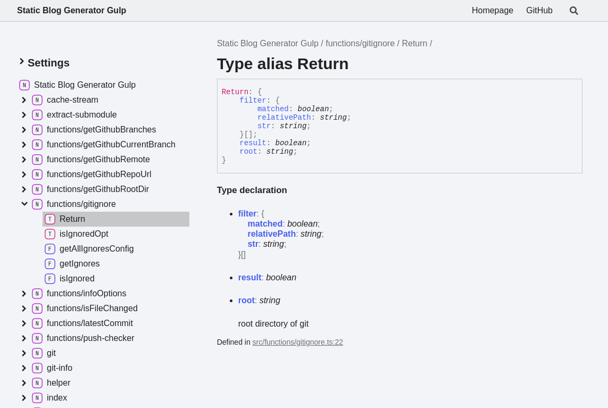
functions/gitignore (360, 43)
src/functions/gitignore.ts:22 (298, 342)
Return (414, 43)
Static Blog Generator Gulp (71, 10)
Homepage (492, 10)
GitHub (539, 10)
